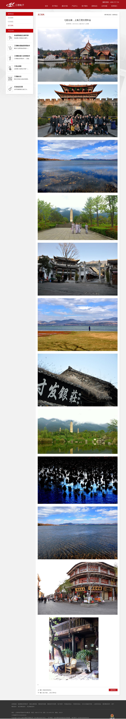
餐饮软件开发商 (51, 704)
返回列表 (113, 690)
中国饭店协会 (67, 704)
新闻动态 (94, 6)
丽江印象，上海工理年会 (49, 692)
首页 (46, 6)
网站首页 (108, 14)
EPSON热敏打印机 (87, 704)
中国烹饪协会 (76, 704)
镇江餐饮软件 (21, 706)
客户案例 (84, 6)
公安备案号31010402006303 (19, 715)
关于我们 (55, 6)
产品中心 (75, 6)
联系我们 (114, 6)
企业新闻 (10, 17)
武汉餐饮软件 (30, 706)
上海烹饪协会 (97, 704)
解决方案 (65, 6)
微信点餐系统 (33, 704)
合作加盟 (104, 6)
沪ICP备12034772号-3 (40, 717)
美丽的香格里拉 (47, 690)
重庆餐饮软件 (106, 704)
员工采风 (10, 25)
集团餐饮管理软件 (23, 704)
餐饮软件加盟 (42, 704)
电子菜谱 (60, 704)
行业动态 (10, 21)
